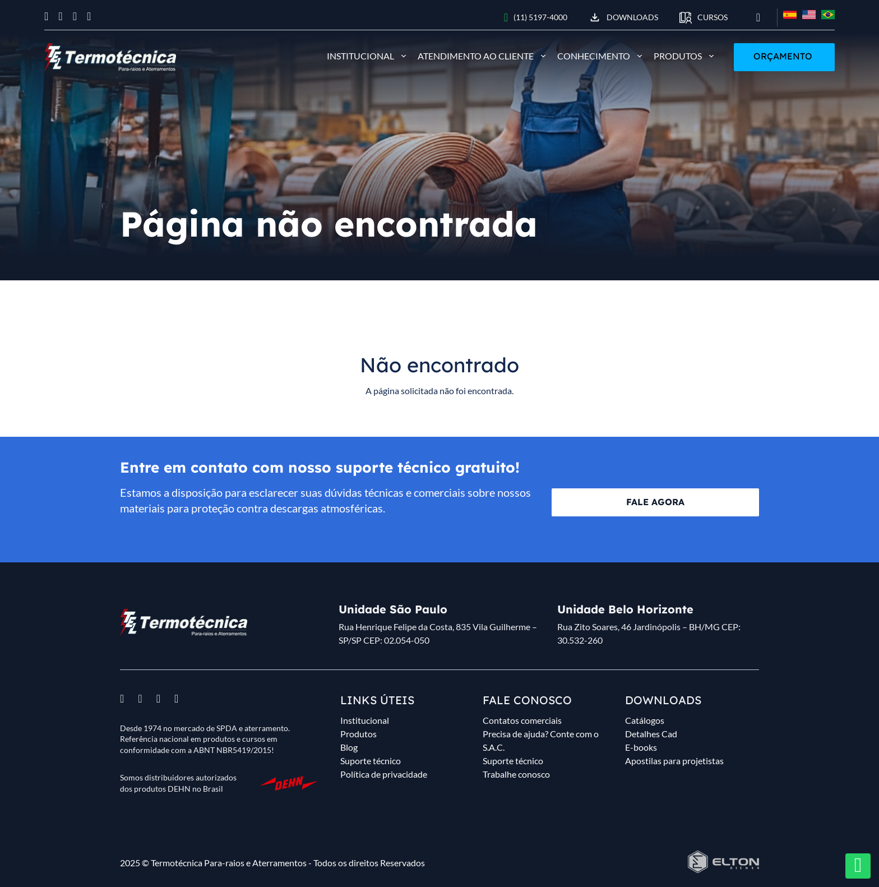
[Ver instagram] (60, 16)
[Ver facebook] (46, 16)
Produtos (678, 55)
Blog (349, 747)
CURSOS (703, 17)
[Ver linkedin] (89, 16)
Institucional (360, 55)
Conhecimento (593, 55)
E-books (641, 747)
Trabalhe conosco (516, 774)
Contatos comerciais (522, 720)
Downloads (623, 17)
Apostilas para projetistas (674, 760)
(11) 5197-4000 (535, 17)
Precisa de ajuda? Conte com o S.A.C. (541, 740)
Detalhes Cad (651, 733)
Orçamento (782, 56)
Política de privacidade (383, 774)
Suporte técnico (370, 760)
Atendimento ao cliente (476, 55)
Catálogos (644, 720)
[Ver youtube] (75, 16)
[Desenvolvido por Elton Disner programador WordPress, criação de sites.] (183, 622)
